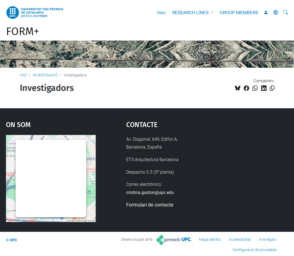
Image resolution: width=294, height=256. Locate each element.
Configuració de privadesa (255, 250)
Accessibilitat (240, 239)
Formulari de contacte (150, 205)
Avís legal (266, 239)
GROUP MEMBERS (239, 12)
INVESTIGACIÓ (45, 75)
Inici (161, 12)
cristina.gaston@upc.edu (150, 192)
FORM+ (22, 31)
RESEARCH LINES (190, 12)
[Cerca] (285, 12)
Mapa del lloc (210, 239)
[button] (213, 12)
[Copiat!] (272, 88)
